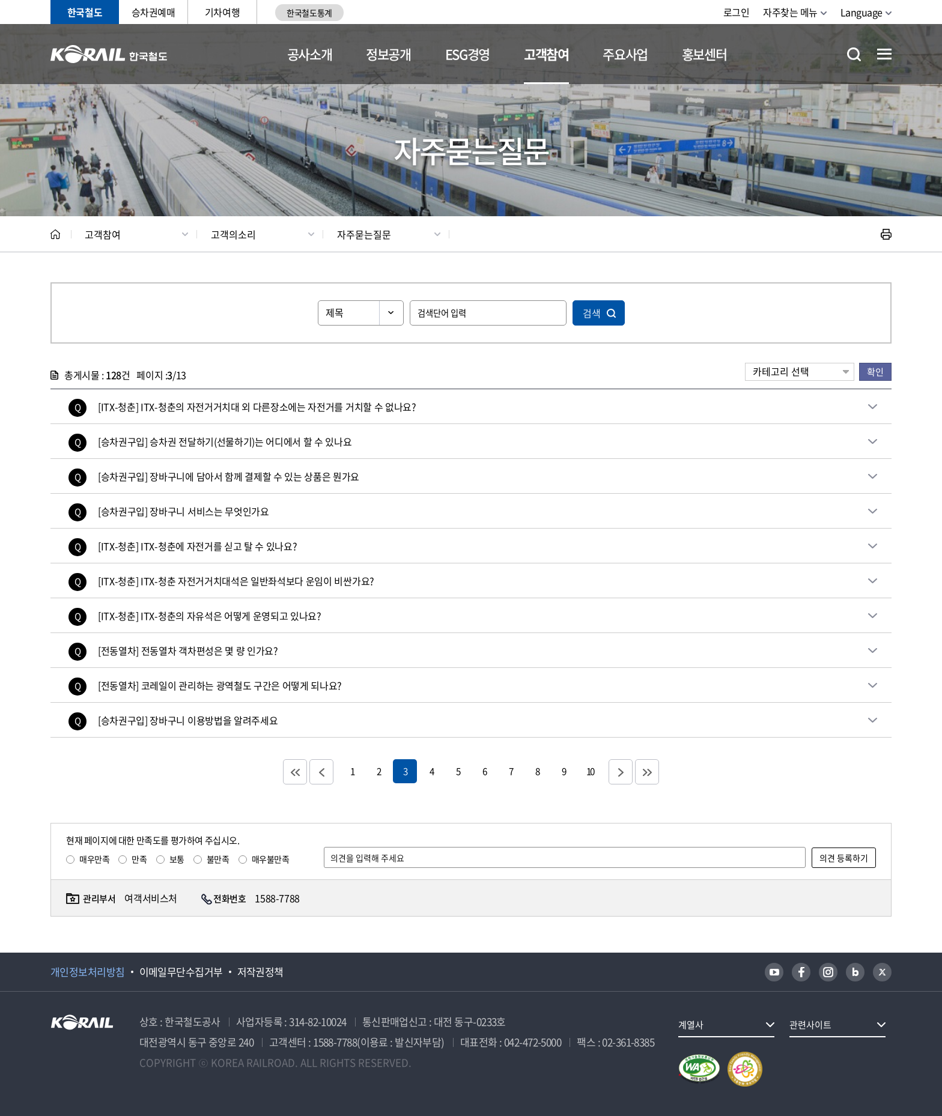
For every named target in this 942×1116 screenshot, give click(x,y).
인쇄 (886, 234)
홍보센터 (704, 54)
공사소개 (309, 54)
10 (590, 771)
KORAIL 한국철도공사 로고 (109, 54)
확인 (875, 371)
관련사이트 (810, 1024)
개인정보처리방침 (87, 972)
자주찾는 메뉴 (790, 12)
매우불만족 (271, 859)
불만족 (218, 859)
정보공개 (388, 54)
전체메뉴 (884, 54)
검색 (592, 313)
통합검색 (854, 54)
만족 (139, 859)
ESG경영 (467, 54)
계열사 (690, 1024)
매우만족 (94, 859)
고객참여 (546, 54)
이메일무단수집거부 (181, 972)
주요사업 (625, 54)
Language (861, 12)
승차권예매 (153, 12)
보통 (176, 859)
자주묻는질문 (364, 234)
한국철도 (84, 12)
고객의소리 (233, 234)
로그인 (736, 12)
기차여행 (222, 12)
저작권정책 (260, 972)
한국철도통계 (309, 13)
